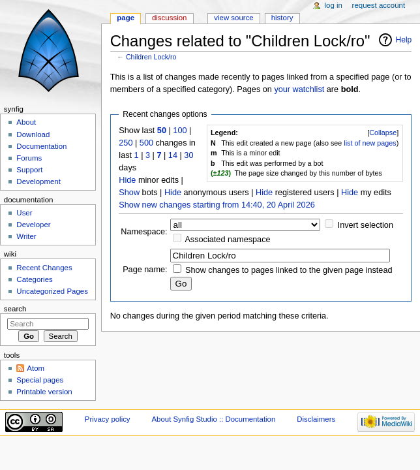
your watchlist (299, 89)
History (282, 18)
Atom (35, 368)
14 (172, 155)
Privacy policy (107, 419)
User (24, 213)
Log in (333, 5)
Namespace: (144, 231)
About (26, 122)
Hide (127, 180)
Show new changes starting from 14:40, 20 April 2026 (216, 205)
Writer (26, 236)
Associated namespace (227, 239)
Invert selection (365, 225)
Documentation (41, 146)
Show (129, 192)
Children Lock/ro (151, 57)
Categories (34, 279)
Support (29, 170)
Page (125, 18)
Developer (33, 224)
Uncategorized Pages (52, 291)
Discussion (169, 18)
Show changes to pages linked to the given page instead (288, 270)
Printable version (44, 392)
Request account (379, 5)
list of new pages (370, 143)
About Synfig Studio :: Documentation (213, 419)
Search (15, 309)
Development (38, 181)
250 (125, 143)
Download (33, 134)
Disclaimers (316, 419)
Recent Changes (44, 268)
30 (188, 155)
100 (180, 130)
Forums (29, 158)
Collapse (383, 132)
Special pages (39, 380)
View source (233, 18)
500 (146, 143)
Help (404, 39)
